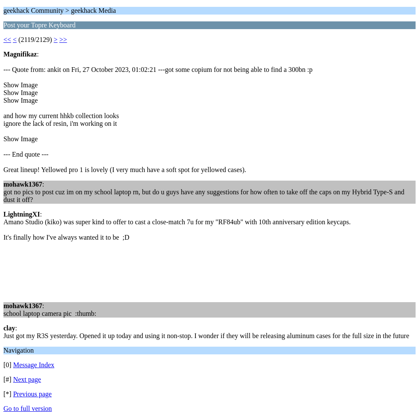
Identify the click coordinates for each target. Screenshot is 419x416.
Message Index (33, 364)
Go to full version (27, 408)
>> (63, 39)
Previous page (32, 394)
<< (7, 39)
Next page (27, 379)
